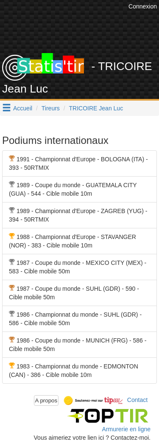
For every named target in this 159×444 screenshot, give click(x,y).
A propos (46, 400)
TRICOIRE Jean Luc (96, 108)
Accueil (22, 108)
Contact (137, 399)
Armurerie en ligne (126, 429)
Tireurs (51, 108)
